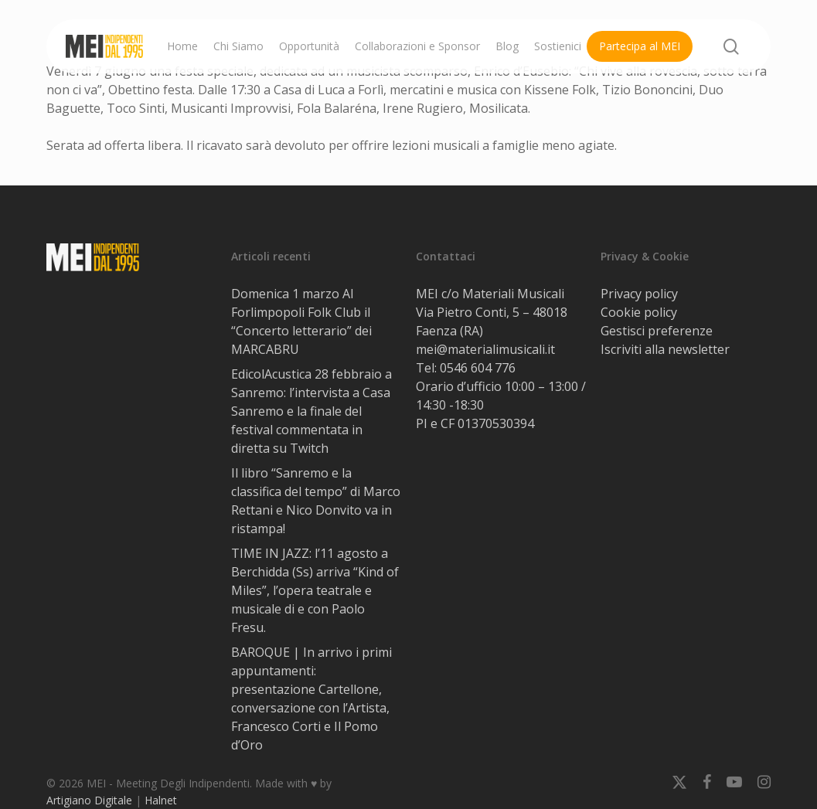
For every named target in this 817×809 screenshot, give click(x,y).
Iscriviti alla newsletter (665, 349)
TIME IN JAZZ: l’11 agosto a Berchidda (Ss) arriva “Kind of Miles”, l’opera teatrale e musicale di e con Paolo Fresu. (315, 590)
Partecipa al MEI (639, 46)
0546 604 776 (478, 367)
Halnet (161, 800)
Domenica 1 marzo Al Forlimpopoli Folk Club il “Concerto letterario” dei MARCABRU (301, 321)
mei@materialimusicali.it (485, 349)
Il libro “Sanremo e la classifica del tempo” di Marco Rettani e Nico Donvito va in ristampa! (315, 500)
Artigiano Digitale (89, 800)
